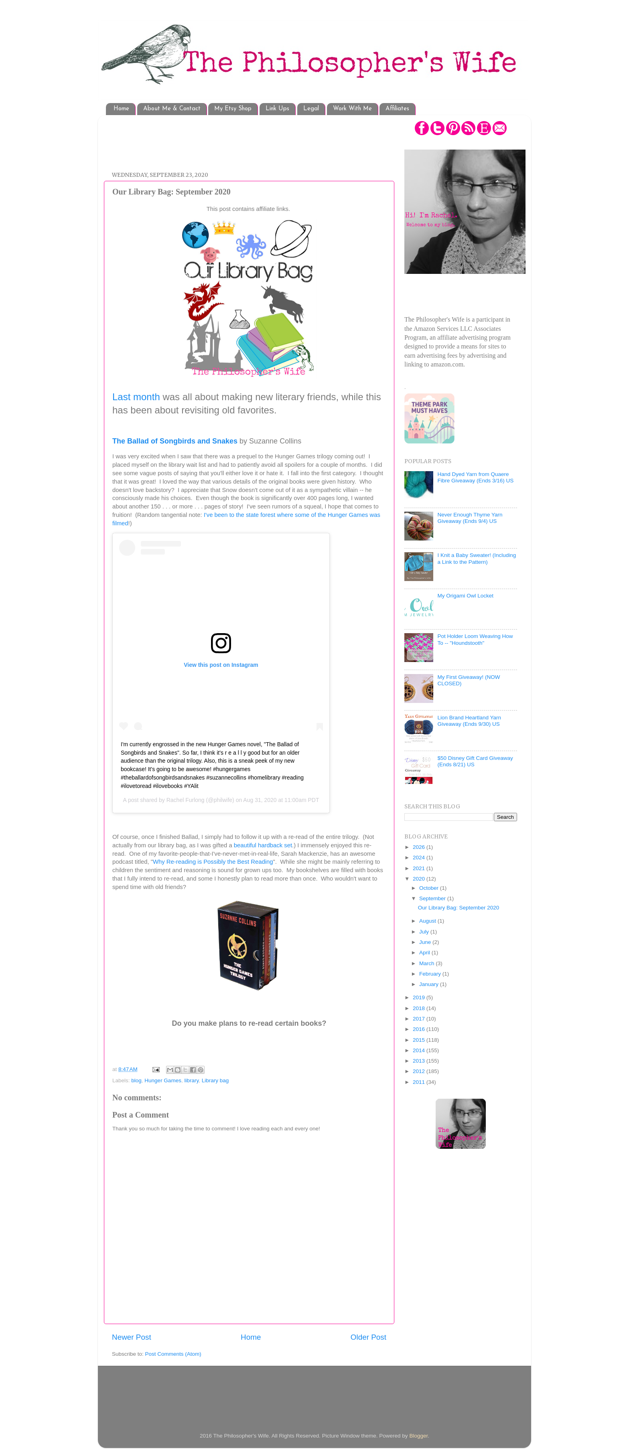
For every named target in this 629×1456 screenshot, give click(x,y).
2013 (419, 1061)
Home (121, 109)
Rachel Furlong (185, 800)
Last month (136, 396)
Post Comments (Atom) (173, 1354)
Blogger (418, 1436)
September (433, 898)
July (424, 932)
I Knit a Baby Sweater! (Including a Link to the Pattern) (476, 558)
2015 (419, 1040)
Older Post (368, 1337)
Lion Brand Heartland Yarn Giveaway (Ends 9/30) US (469, 721)
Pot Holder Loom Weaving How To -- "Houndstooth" (475, 639)
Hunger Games (162, 1080)
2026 (419, 847)
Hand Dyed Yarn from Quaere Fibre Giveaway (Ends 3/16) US (475, 477)
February (430, 974)
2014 (419, 1050)
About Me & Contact (172, 109)
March (427, 963)
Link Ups (277, 109)
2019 (419, 997)
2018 (419, 1008)
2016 (419, 1029)
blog (136, 1080)
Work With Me (352, 109)
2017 (419, 1019)
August (428, 921)
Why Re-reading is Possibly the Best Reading (213, 862)
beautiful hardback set (263, 845)
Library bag (215, 1080)
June (425, 942)
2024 (419, 858)
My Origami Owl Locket (465, 596)
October (429, 888)
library (191, 1080)
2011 (419, 1082)
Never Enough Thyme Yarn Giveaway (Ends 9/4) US (469, 518)
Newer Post (131, 1337)
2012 (419, 1071)
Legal (311, 109)
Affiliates (397, 109)
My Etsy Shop (233, 109)
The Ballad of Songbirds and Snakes (174, 441)
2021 (419, 868)
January (429, 984)
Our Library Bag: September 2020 (458, 908)
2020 (419, 879)
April (425, 953)
